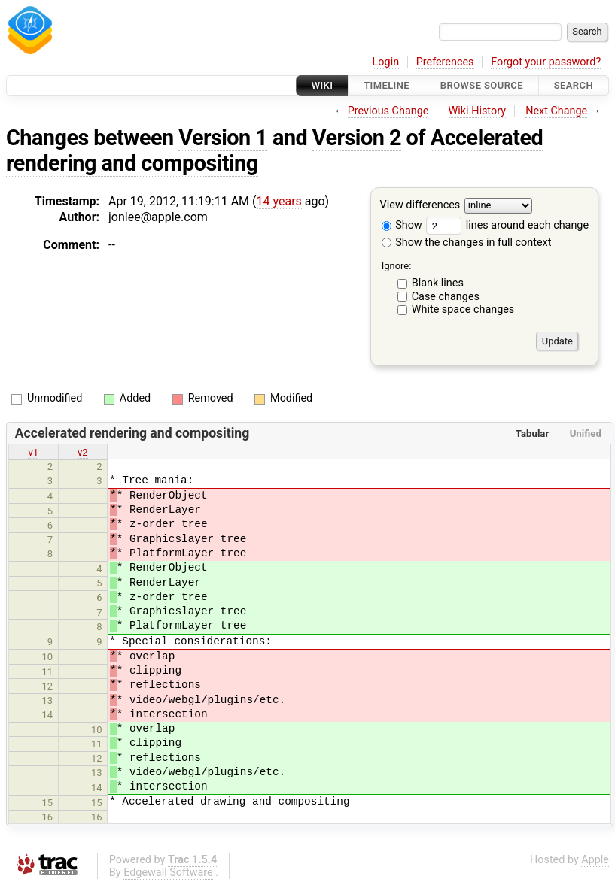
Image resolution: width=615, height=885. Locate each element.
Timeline (386, 85)
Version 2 (356, 137)
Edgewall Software (168, 872)
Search (573, 85)
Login (386, 62)
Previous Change (388, 111)
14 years (279, 201)
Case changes (446, 296)
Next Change (556, 111)
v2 (83, 452)
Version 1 (222, 137)
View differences (420, 205)
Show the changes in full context (467, 242)
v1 (33, 452)
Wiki (322, 85)
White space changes (463, 309)
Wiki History (477, 111)
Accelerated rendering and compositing (132, 433)
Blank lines (438, 283)
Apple (595, 859)
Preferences (445, 62)
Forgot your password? (546, 62)
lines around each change (507, 225)
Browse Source (481, 85)
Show (402, 225)
